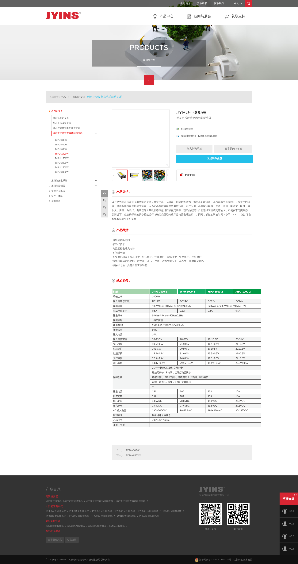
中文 (238, 3)
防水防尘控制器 (117, 525)
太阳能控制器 (58, 185)
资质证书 (202, 3)
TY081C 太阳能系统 (125, 516)
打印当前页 (187, 129)
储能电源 (55, 201)
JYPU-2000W (62, 163)
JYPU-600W (61, 149)
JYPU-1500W (62, 158)
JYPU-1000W (62, 153)
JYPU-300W (61, 140)
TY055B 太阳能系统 (79, 511)
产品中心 (66, 96)
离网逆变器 (79, 96)
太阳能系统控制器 (97, 525)
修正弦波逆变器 (61, 118)
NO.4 (288, 548)
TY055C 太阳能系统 (102, 511)
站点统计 (71, 539)
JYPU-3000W (62, 172)
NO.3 (288, 536)
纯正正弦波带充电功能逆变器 (104, 96)
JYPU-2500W (62, 167)
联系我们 (219, 3)
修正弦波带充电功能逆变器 (66, 128)
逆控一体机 (57, 196)
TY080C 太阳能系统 (79, 516)
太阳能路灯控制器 (76, 525)
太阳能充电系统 (59, 180)
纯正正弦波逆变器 (62, 123)
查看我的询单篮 (233, 148)
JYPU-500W (61, 144)
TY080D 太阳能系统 (102, 516)
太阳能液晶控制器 (55, 525)
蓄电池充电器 (58, 191)
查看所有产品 (55, 539)
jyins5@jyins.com (207, 135)
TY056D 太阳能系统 (56, 516)
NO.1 (288, 511)
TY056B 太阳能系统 (148, 511)
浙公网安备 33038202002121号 (213, 559)
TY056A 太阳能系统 (125, 511)
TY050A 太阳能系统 (56, 511)
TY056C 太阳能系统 (171, 511)
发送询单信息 (214, 158)
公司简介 (185, 3)
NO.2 (288, 523)
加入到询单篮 (194, 148)
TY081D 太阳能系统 (149, 516)
